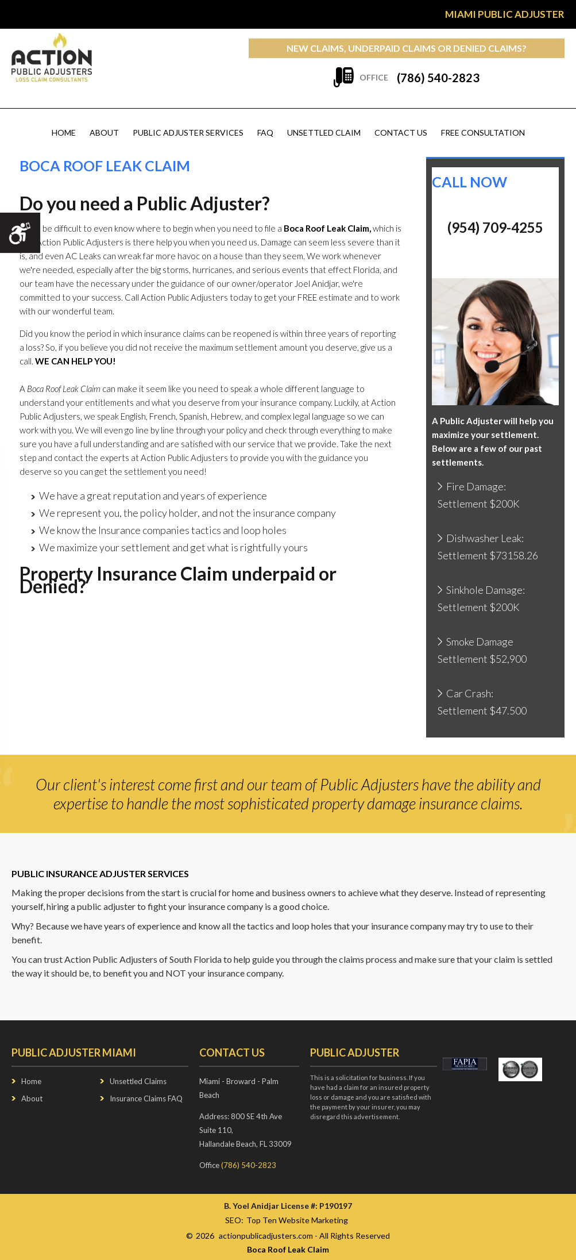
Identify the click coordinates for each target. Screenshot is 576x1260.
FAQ (265, 132)
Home (64, 132)
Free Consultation (483, 132)
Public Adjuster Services (188, 132)
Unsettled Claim (324, 132)
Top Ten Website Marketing (297, 1220)
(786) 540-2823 (438, 77)
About (104, 132)
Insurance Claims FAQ (146, 1098)
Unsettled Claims (138, 1081)
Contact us (400, 132)
